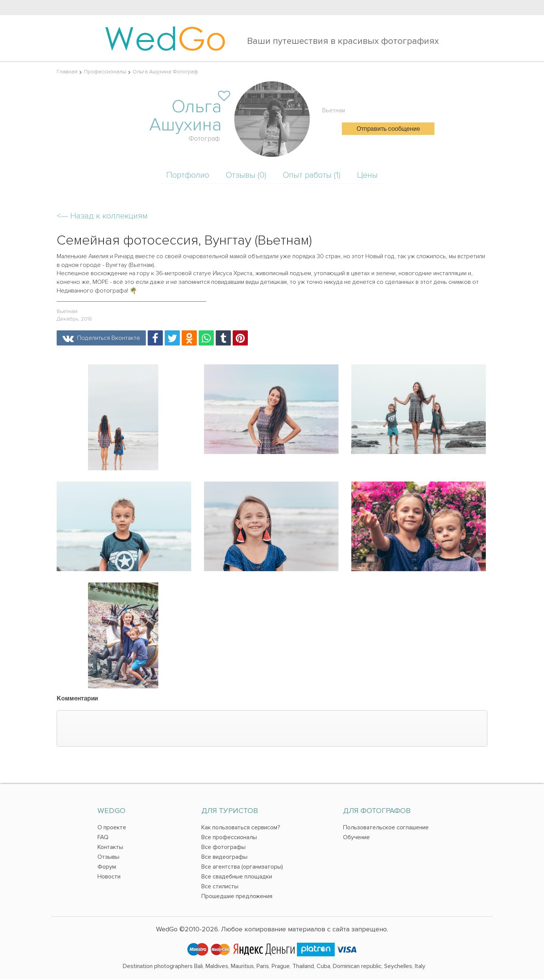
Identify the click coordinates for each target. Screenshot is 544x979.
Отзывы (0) (246, 175)
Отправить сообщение (388, 129)
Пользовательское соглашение (386, 827)
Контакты (110, 847)
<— (102, 216)
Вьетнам (333, 110)
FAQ (102, 837)
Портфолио (187, 175)
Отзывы (108, 857)
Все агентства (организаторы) (242, 867)
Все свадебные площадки (236, 876)
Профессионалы (105, 71)
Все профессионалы (229, 837)
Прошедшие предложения (236, 896)
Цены (367, 175)
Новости (109, 876)
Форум (106, 867)
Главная (67, 71)
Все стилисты (219, 886)
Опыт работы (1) (311, 175)
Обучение (356, 837)
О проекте (111, 827)
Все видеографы (224, 857)
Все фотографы (223, 847)
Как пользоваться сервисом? (240, 827)
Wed (165, 37)
